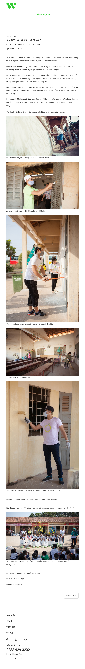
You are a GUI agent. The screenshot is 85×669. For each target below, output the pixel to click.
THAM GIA (10, 627)
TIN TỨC (9, 633)
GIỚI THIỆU (10, 615)
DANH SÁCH (71, 596)
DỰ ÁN (9, 621)
